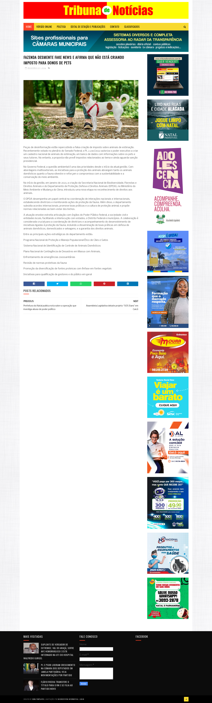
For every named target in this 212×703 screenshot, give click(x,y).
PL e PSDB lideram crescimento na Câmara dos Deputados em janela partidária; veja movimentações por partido (58, 670)
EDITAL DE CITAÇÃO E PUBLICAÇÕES (88, 27)
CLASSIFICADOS (132, 27)
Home (29, 27)
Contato (114, 27)
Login (82, 699)
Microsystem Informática (68, 699)
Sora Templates (38, 699)
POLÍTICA (61, 27)
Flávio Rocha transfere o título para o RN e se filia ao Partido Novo (57, 685)
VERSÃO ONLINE (44, 27)
